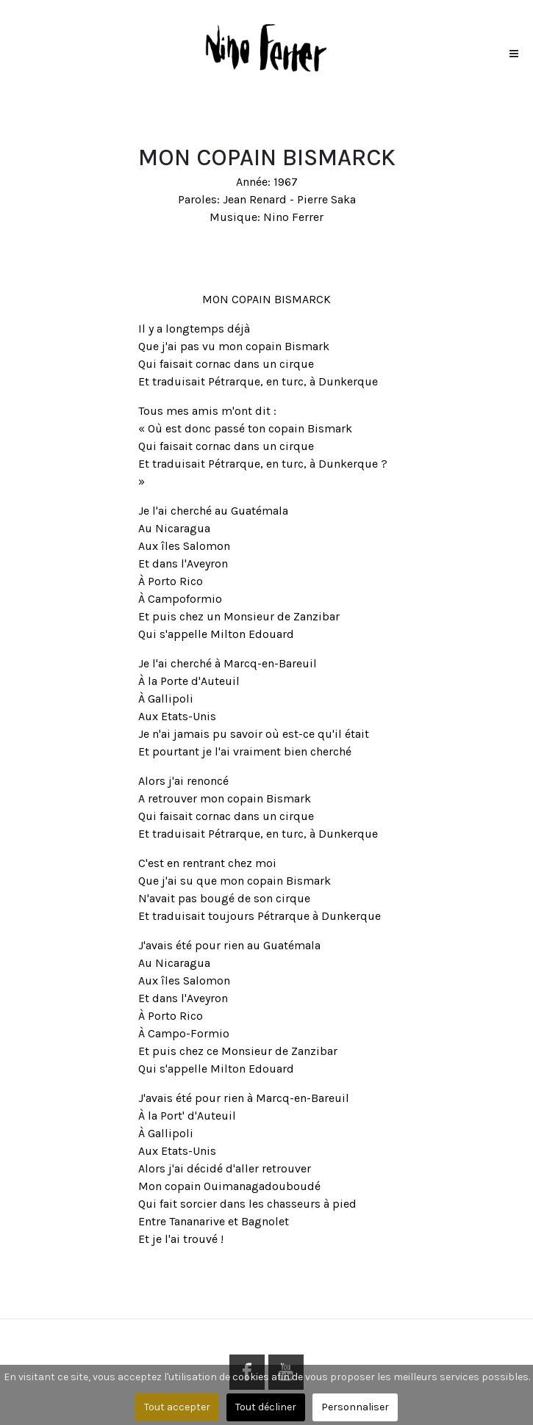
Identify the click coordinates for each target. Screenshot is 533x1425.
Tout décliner (265, 1407)
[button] (513, 50)
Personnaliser (355, 1407)
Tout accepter (177, 1407)
